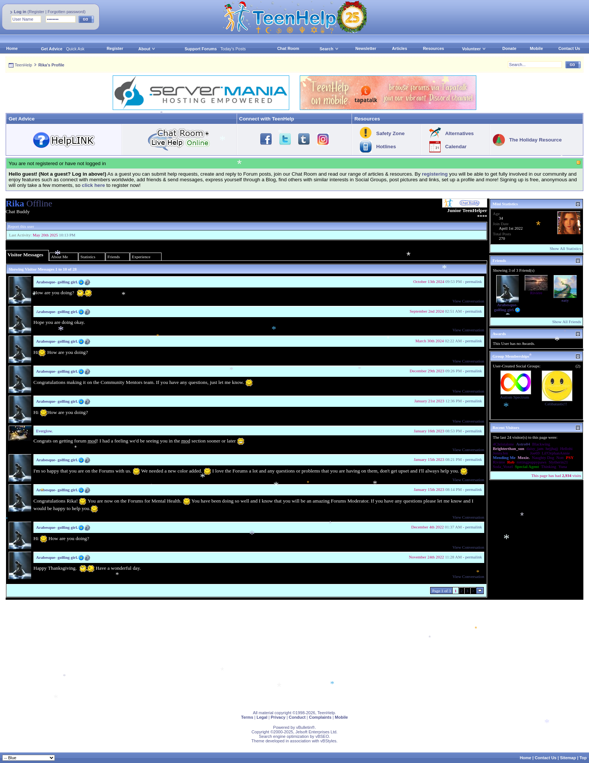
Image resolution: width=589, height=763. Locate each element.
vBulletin (304, 727)
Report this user (21, 226)
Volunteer (471, 49)
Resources (433, 48)
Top (583, 757)
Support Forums (201, 49)
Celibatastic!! (556, 404)
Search (329, 49)
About (144, 49)
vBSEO (322, 736)
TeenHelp (23, 65)
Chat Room (288, 48)
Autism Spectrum (514, 397)
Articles (399, 48)
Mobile (536, 48)
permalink (473, 281)
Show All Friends (566, 321)
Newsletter (365, 48)
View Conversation (468, 301)
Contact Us (569, 48)
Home (12, 48)
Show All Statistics (565, 248)
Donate (509, 48)
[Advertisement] (231, 652)
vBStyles (328, 741)
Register (36, 11)
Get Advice (51, 49)
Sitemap (568, 757)
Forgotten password (66, 11)
